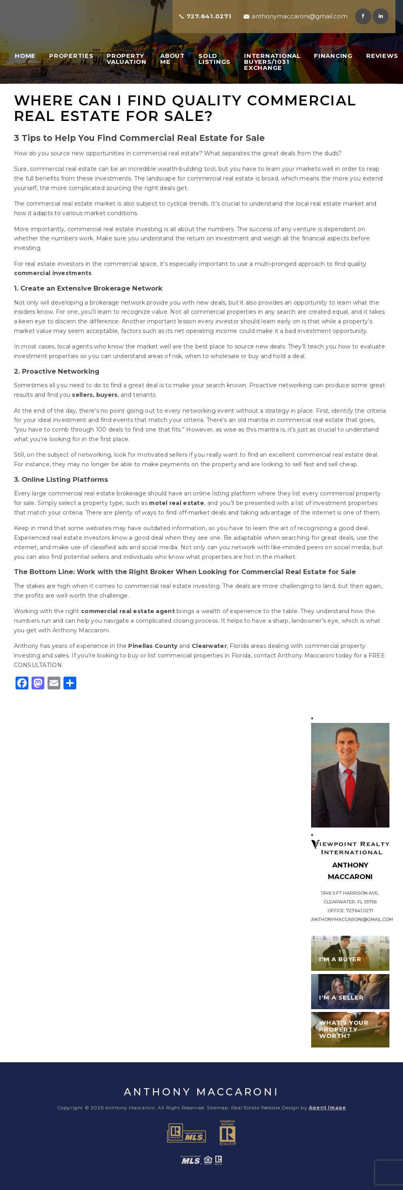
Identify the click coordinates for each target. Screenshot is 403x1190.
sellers (82, 394)
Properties (71, 55)
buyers (107, 394)
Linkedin (381, 16)
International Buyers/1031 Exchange (272, 61)
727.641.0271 (209, 16)
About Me (172, 58)
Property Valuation (127, 58)
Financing (333, 55)
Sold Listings (214, 58)
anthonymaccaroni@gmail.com (299, 16)
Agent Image (327, 1108)
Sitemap (217, 1108)
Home (25, 55)
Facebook (363, 16)
